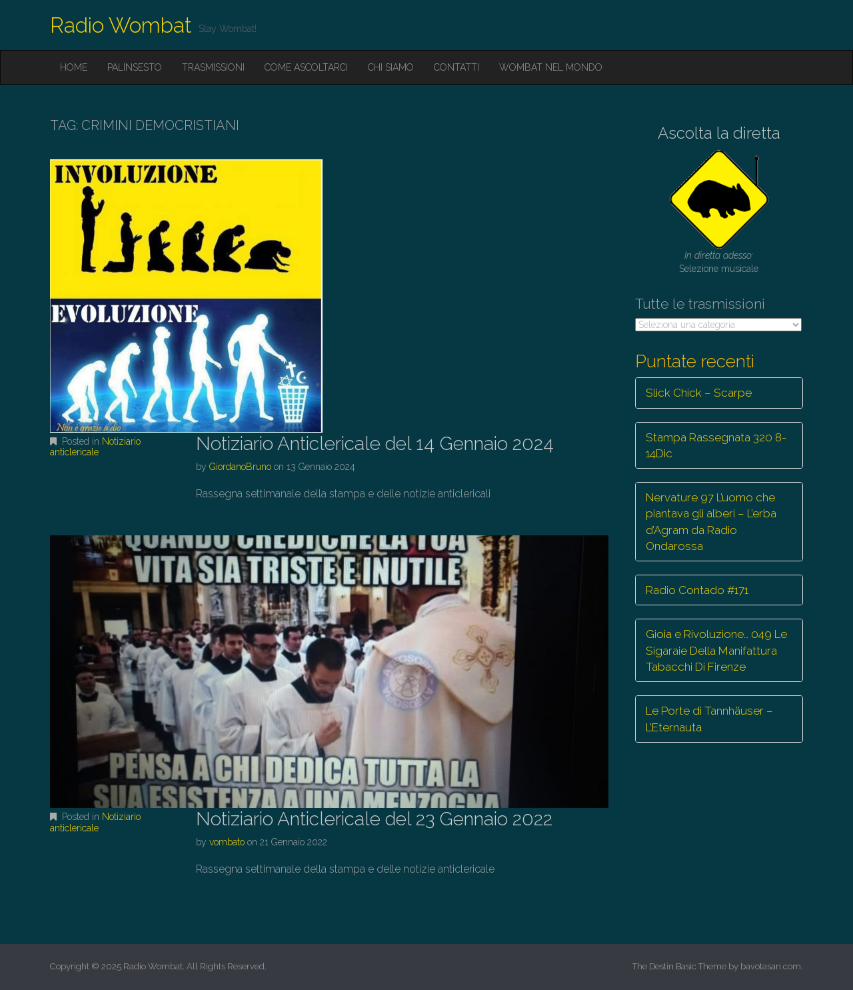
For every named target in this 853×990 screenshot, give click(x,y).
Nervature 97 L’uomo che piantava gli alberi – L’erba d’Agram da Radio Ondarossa (711, 522)
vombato (227, 842)
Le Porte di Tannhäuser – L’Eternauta (709, 718)
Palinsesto (134, 67)
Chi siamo (391, 67)
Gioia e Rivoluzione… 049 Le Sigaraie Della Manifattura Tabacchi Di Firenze (716, 650)
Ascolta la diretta (719, 133)
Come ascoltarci (306, 67)
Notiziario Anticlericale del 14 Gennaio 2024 (375, 444)
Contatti (456, 67)
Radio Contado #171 (697, 590)
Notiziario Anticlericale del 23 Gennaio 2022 (374, 819)
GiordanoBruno (240, 466)
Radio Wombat (121, 25)
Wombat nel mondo (550, 67)
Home (73, 67)
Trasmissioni (213, 67)
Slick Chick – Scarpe (699, 392)
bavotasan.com (770, 966)
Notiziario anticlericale (95, 447)
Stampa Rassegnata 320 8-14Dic (716, 445)
